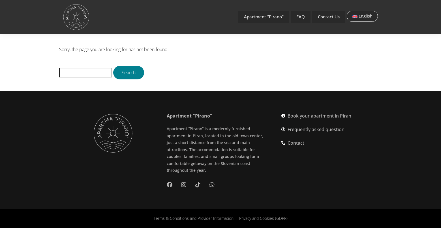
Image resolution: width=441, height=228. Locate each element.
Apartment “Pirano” (262, 17)
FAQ (300, 17)
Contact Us (329, 17)
